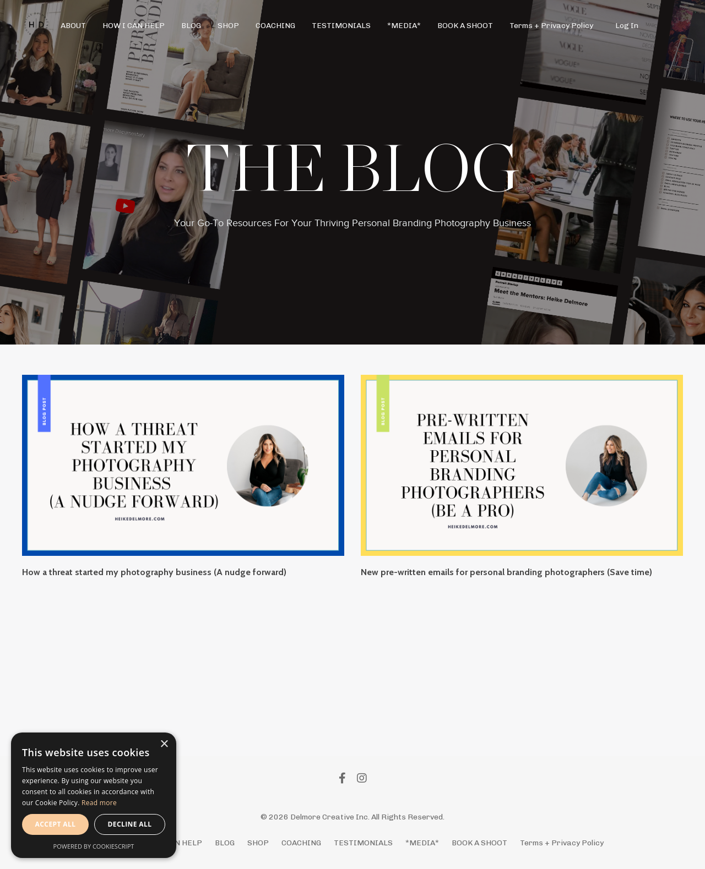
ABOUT (73, 25)
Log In (626, 25)
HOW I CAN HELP (133, 25)
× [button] (164, 744)
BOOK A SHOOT (465, 25)
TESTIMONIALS (341, 25)
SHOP (228, 25)
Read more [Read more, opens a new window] (99, 802)
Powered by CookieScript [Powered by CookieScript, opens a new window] (93, 846)
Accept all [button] (55, 824)
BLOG (191, 25)
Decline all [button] (130, 824)
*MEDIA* (404, 25)
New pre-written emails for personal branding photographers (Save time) (506, 572)
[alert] (93, 795)
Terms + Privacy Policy (551, 25)
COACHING (275, 25)
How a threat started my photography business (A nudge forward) (154, 572)
